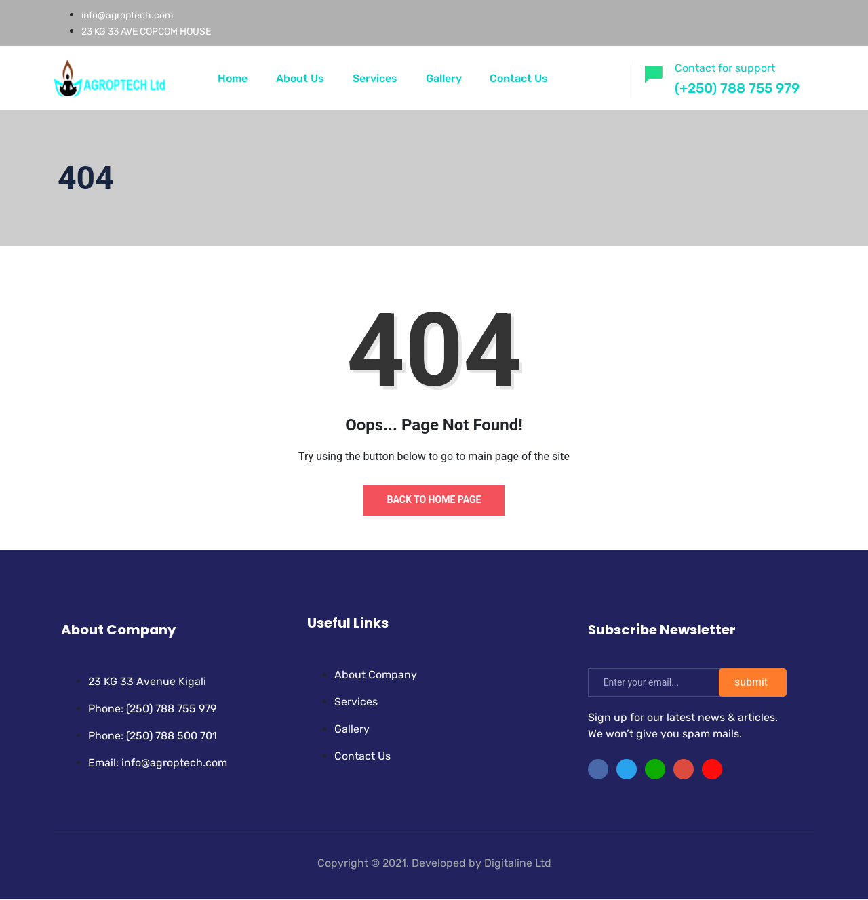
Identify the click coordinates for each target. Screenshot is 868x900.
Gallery (444, 78)
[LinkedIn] (655, 770)
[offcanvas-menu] (607, 76)
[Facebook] (598, 770)
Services (375, 78)
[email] (660, 683)
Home (233, 78)
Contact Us (519, 78)
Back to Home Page (434, 499)
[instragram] (683, 770)
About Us (300, 78)
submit (751, 682)
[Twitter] (626, 770)
